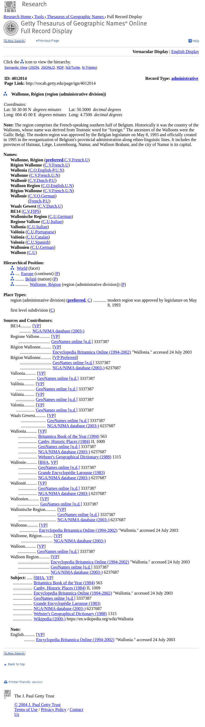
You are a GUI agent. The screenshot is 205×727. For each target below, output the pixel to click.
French (78, 160)
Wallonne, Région (45, 284)
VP (36, 326)
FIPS (35, 211)
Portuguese (44, 232)
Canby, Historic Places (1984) (64, 441)
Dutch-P (44, 180)
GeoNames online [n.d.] (72, 341)
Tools (39, 16)
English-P (46, 170)
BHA (44, 462)
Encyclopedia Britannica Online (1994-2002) (92, 352)
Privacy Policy (53, 709)
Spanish (42, 242)
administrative (184, 78)
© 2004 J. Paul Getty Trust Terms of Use (37, 707)
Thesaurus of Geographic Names (75, 16)
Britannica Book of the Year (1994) (68, 436)
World (22, 268)
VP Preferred (65, 357)
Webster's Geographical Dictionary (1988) (74, 457)
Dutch (52, 206)
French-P (37, 201)
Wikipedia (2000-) (50, 619)
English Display (185, 51)
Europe (27, 273)
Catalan (41, 237)
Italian (56, 221)
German (48, 196)
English (57, 185)
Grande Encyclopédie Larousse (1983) (71, 472)
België (31, 279)
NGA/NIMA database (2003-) (58, 331)
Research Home (18, 16)
